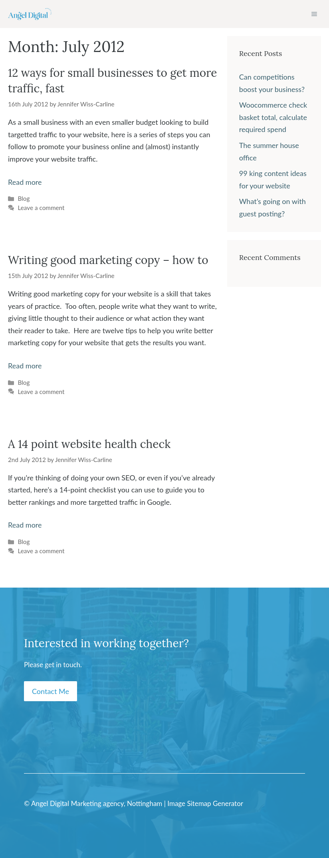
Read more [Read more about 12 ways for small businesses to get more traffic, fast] (25, 182)
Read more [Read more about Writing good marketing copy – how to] (25, 365)
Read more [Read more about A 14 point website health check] (25, 524)
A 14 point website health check (89, 444)
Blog (24, 198)
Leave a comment (41, 207)
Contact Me (50, 691)
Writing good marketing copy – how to (108, 260)
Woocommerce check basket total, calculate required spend (273, 117)
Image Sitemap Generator (205, 803)
